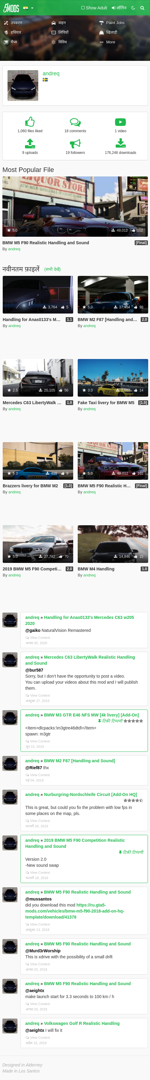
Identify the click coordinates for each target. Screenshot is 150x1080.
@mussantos (38, 899)
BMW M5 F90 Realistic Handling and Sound (87, 892)
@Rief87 (33, 767)
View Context (38, 637)
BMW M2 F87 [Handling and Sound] (79, 760)
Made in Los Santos (21, 1071)
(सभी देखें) (52, 269)
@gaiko (32, 630)
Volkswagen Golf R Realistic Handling (82, 1023)
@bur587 (34, 670)
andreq (51, 73)
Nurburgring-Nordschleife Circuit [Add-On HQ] (90, 794)
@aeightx (34, 990)
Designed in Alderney (22, 1065)
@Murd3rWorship (43, 950)
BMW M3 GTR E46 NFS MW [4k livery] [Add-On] (91, 715)
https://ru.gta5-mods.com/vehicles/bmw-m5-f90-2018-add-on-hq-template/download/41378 (74, 911)
